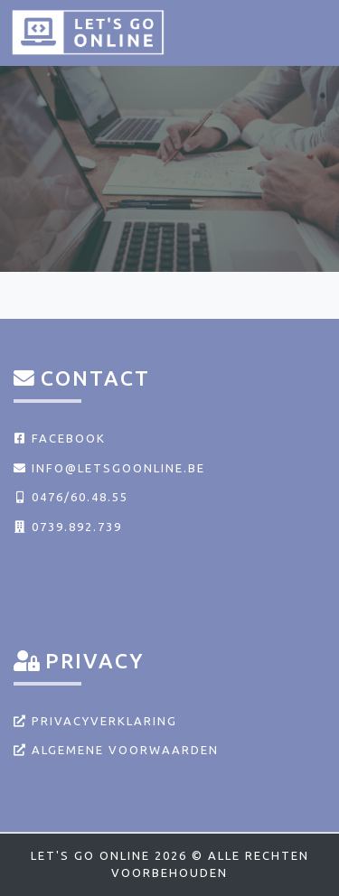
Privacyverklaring (95, 720)
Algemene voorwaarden (116, 749)
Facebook (60, 438)
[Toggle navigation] (304, 32)
